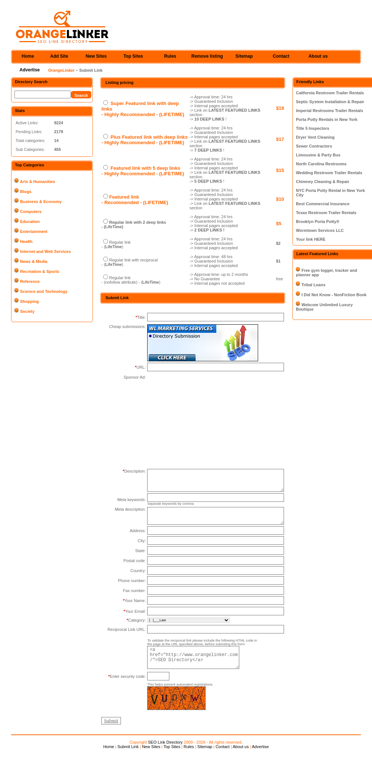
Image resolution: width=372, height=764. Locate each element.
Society (27, 311)
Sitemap (244, 56)
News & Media (33, 261)
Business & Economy (40, 201)
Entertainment (33, 231)
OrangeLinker (61, 70)
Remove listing (207, 56)
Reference (30, 281)
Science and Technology (43, 291)
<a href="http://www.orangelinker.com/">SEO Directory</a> (197, 666)
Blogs (25, 191)
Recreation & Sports (39, 271)
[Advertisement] (202, 421)
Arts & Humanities (37, 181)
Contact (281, 56)
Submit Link (127, 756)
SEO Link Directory (165, 751)
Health (26, 241)
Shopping (29, 301)
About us (318, 56)
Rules (170, 56)
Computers (30, 211)
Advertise (30, 69)
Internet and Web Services (45, 251)
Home (28, 56)
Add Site (59, 56)
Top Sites (133, 56)
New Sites (96, 56)
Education (30, 221)
